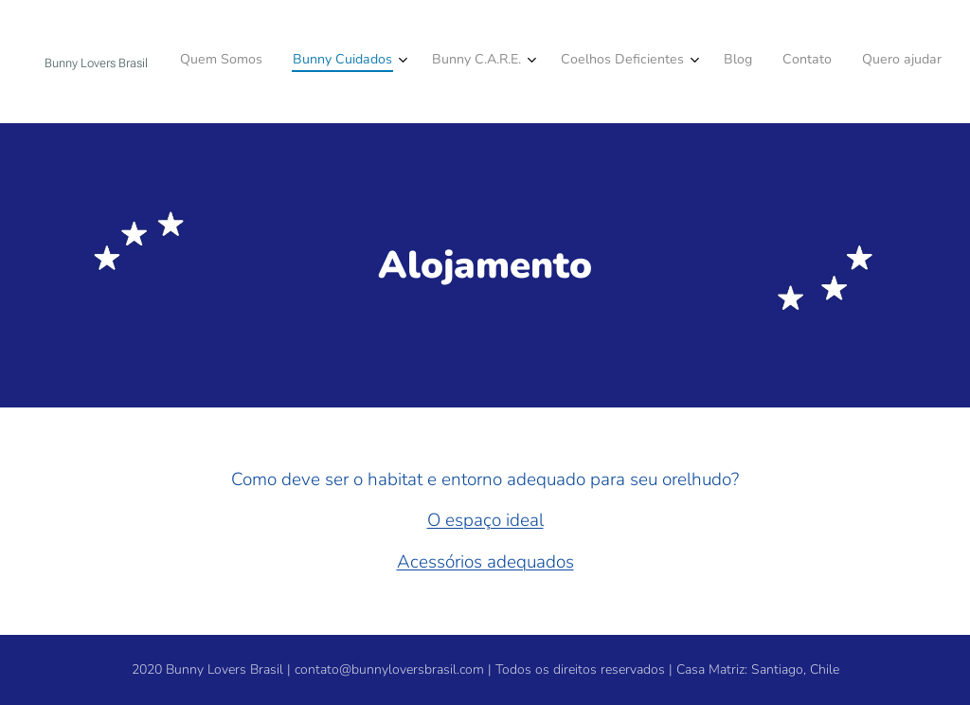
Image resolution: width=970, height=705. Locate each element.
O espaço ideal (485, 520)
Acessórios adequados (485, 562)
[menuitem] (732, 61)
